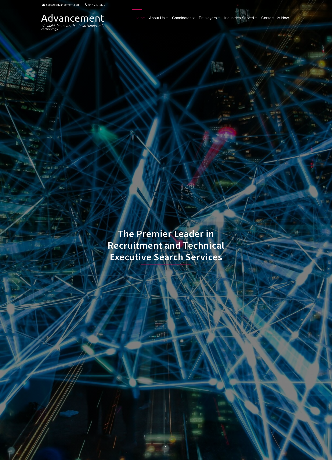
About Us (157, 18)
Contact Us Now (275, 18)
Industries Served (239, 18)
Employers (208, 18)
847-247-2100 (92, 5)
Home (140, 18)
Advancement (73, 17)
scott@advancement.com (61, 5)
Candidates (181, 18)
